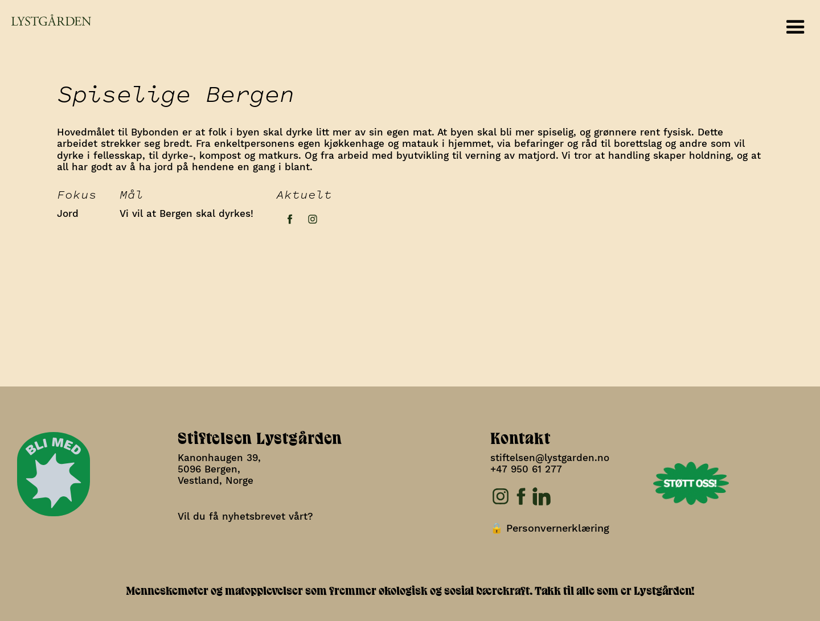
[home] (45, 20)
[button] (795, 27)
